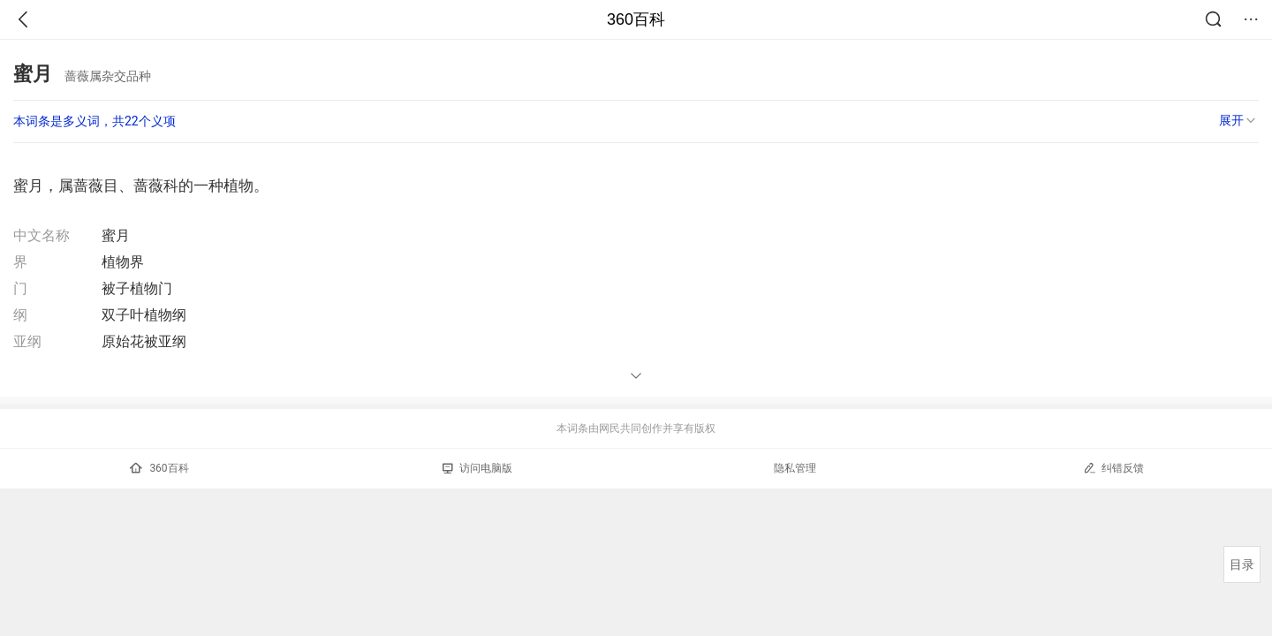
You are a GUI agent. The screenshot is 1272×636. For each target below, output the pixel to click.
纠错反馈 (1113, 467)
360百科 (636, 19)
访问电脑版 (477, 468)
